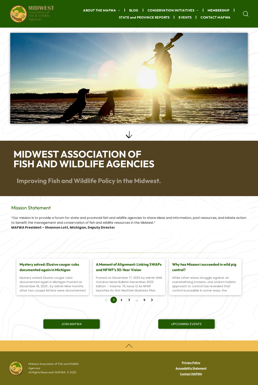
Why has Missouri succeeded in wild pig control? (204, 267)
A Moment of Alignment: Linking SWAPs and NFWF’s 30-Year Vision (128, 267)
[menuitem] (102, 10)
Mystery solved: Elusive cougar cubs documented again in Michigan (49, 267)
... (136, 300)
